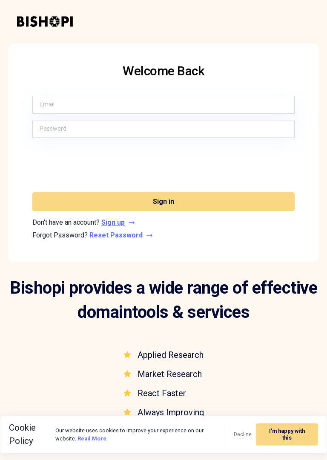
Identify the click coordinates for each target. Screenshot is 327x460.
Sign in (163, 201)
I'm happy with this (287, 434)
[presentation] (163, 165)
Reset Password (121, 235)
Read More (91, 438)
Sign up (118, 222)
